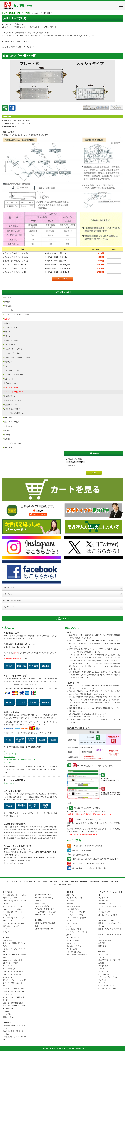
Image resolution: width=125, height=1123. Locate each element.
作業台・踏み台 (40, 975)
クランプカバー (8, 1037)
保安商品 (7, 430)
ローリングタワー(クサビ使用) (13, 995)
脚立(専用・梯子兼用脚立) (44, 969)
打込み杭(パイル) (10, 383)
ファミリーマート (10, 825)
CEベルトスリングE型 (106, 1057)
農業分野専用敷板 (104, 1012)
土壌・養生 (8, 332)
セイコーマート (9, 828)
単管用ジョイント (104, 975)
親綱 (36, 997)
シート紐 (6, 1105)
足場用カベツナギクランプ (107, 986)
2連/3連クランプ (104, 972)
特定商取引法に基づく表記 (12, 672)
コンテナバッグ (103, 1043)
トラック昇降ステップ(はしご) (45, 983)
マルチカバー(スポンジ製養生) (13, 1032)
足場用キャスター (10, 405)
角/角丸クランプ (104, 983)
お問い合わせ (7, 666)
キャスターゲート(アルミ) (13, 349)
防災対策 (7, 435)
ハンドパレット (103, 1046)
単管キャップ (7, 1049)
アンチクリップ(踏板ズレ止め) (13, 1060)
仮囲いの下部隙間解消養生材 (13, 1074)
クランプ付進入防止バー (12, 409)
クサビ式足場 (9, 310)
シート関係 (8, 418)
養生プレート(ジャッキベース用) (14, 1052)
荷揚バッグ (102, 1040)
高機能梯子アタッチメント (44, 986)
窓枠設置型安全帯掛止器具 (44, 1000)
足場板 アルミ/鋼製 (11, 340)
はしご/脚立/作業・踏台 (12, 443)
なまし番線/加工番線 (11, 370)
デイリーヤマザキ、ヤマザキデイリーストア (19, 831)
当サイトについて (9, 659)
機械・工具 (8, 448)
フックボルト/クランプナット (14, 375)
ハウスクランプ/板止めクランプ (109, 978)
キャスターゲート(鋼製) (12, 353)
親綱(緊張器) (7, 1012)
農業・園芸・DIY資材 (11, 422)
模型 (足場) (8, 297)
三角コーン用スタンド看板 (12, 1046)
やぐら (5, 1001)
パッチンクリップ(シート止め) (13, 1063)
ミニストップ (8, 834)
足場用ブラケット (10, 396)
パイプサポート (9, 362)
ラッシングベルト (104, 1054)
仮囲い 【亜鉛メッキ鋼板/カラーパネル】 (18, 357)
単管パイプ (8, 323)
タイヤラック (7, 1003)
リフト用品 (7, 1086)
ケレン (6, 366)
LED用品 (6, 1083)
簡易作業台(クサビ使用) (11, 998)
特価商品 (7, 302)
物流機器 (7, 439)
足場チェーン (9, 379)
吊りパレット (103, 1028)
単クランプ (102, 981)
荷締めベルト (103, 1051)
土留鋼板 (101, 1015)
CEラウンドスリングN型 (107, 1060)
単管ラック (8, 336)
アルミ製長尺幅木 (10, 345)
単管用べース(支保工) (11, 327)
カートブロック (8, 1066)
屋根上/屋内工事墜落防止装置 (45, 994)
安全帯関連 (8, 426)
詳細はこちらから (10, 855)
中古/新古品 (8, 306)
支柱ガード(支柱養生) (10, 1034)
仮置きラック (103, 1037)
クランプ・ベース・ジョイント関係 (16, 314)
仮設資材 (7, 319)
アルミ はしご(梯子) (42, 978)
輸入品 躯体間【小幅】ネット (13, 1103)
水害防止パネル (8, 1088)
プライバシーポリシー (10, 678)
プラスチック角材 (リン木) (108, 1049)
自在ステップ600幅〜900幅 (14, 392)
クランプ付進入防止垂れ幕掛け (15, 413)
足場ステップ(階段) (11, 387)
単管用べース (103, 969)
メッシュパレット (104, 1026)
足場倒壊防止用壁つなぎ (12, 400)
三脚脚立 (38, 972)
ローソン (7, 822)
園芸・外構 (102, 1017)
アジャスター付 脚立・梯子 (44, 980)
